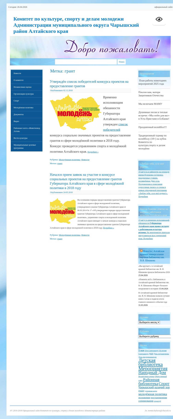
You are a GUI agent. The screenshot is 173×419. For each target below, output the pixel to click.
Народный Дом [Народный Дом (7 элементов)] (152, 372)
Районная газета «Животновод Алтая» (27, 129)
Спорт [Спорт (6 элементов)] (164, 383)
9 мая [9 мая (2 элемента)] (141, 350)
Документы (18, 114)
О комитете (18, 80)
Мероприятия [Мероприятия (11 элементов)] (153, 368)
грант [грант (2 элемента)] (141, 390)
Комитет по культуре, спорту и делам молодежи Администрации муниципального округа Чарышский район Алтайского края (76, 25)
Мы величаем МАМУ (150, 103)
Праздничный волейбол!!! (152, 127)
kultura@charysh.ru (162, 410)
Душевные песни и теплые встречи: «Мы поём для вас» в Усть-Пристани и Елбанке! (153, 115)
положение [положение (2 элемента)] (144, 397)
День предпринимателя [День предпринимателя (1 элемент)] (147, 357)
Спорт (16, 101)
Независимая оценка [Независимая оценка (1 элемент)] (146, 376)
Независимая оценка (22, 87)
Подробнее (93, 152)
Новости (85, 159)
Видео (16, 121)
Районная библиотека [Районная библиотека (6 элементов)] (148, 381)
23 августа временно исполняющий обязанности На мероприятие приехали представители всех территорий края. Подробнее (154, 229)
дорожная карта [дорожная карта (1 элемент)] (151, 391)
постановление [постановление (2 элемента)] (159, 397)
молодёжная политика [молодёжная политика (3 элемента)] (152, 394)
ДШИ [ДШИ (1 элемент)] (151, 354)
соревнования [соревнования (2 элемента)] (145, 400)
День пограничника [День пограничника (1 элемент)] (161, 354)
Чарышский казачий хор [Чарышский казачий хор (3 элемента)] (154, 387)
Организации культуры (24, 94)
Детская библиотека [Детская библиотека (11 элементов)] (150, 362)
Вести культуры (20, 138)
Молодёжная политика (69, 159)
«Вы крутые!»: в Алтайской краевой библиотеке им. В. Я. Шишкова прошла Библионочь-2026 (154, 269)
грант (59, 163)
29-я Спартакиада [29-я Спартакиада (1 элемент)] (151, 351)
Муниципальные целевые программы (25, 146)
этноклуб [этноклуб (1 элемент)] (157, 401)
